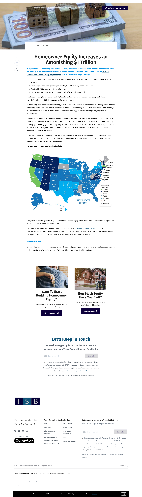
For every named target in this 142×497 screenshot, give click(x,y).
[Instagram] (27, 431)
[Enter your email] (66, 356)
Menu (95, 8)
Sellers (68, 8)
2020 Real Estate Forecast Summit (88, 228)
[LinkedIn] (19, 431)
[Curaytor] (24, 442)
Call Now (47, 427)
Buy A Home (67, 427)
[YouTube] (23, 431)
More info (94, 494)
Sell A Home (67, 424)
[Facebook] (15, 431)
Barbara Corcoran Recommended (47, 8)
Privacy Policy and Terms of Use (78, 371)
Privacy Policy (123, 466)
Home (46, 424)
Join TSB (66, 437)
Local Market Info (69, 441)
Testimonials (80, 8)
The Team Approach (51, 444)
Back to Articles (42, 45)
